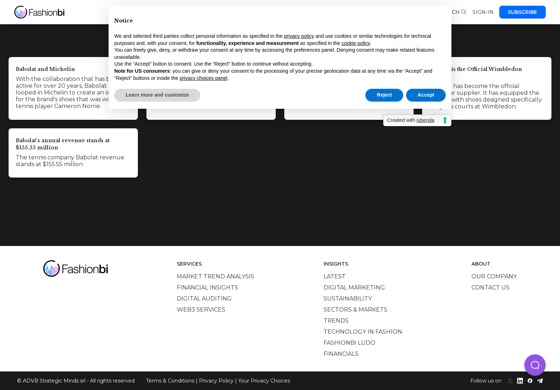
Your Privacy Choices (264, 381)
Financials (341, 353)
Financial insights (207, 287)
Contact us (490, 287)
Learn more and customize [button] (157, 95)
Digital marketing (354, 287)
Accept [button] (426, 95)
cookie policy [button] (355, 43)
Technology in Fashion (363, 331)
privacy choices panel (204, 78)
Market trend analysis (215, 276)
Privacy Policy (216, 381)
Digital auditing (204, 298)
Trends (336, 320)
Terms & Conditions (170, 381)
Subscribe (522, 12)
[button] (535, 365)
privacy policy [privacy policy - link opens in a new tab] (299, 36)
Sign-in (483, 12)
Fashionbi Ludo (349, 342)
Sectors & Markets (356, 309)
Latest (335, 276)
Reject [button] (384, 95)
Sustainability (348, 298)
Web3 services (201, 309)
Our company (494, 276)
